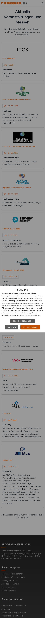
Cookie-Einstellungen (22, 321)
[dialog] (22, 309)
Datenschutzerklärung (32, 315)
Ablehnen (12, 327)
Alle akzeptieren (30, 327)
